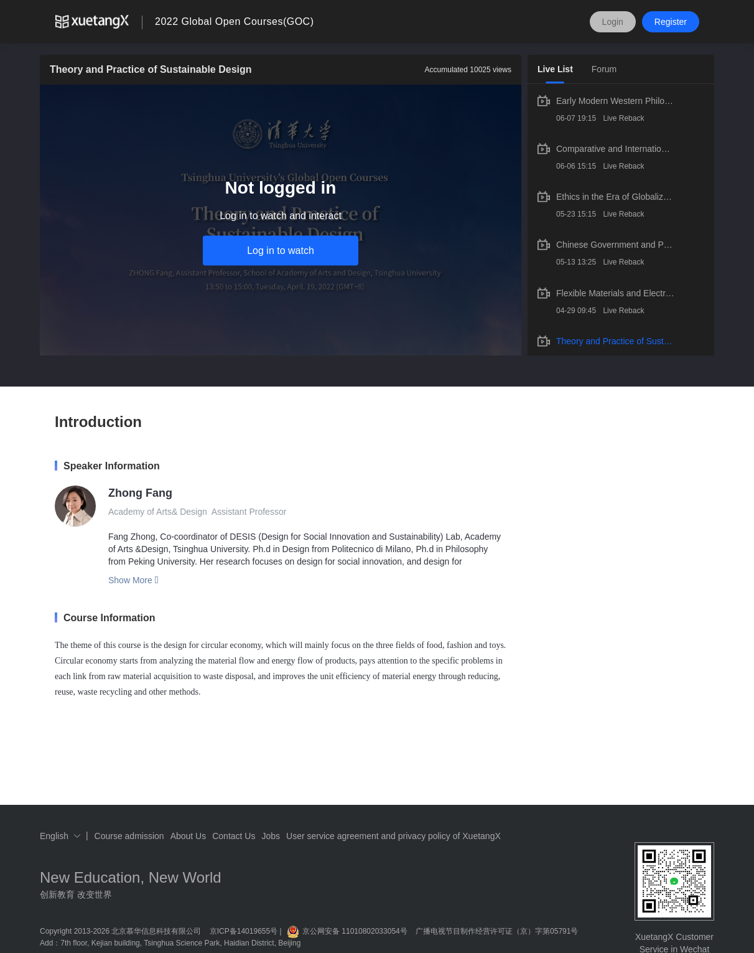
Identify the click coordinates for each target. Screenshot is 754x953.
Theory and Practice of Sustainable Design (615, 341)
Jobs (270, 836)
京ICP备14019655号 (243, 931)
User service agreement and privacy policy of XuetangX (393, 836)
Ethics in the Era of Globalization (615, 197)
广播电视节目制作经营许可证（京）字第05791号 (497, 931)
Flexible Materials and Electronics (615, 293)
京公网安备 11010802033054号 (347, 931)
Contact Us (233, 836)
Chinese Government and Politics (615, 245)
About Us (188, 836)
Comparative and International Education (615, 149)
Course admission (129, 836)
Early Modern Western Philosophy (615, 101)
